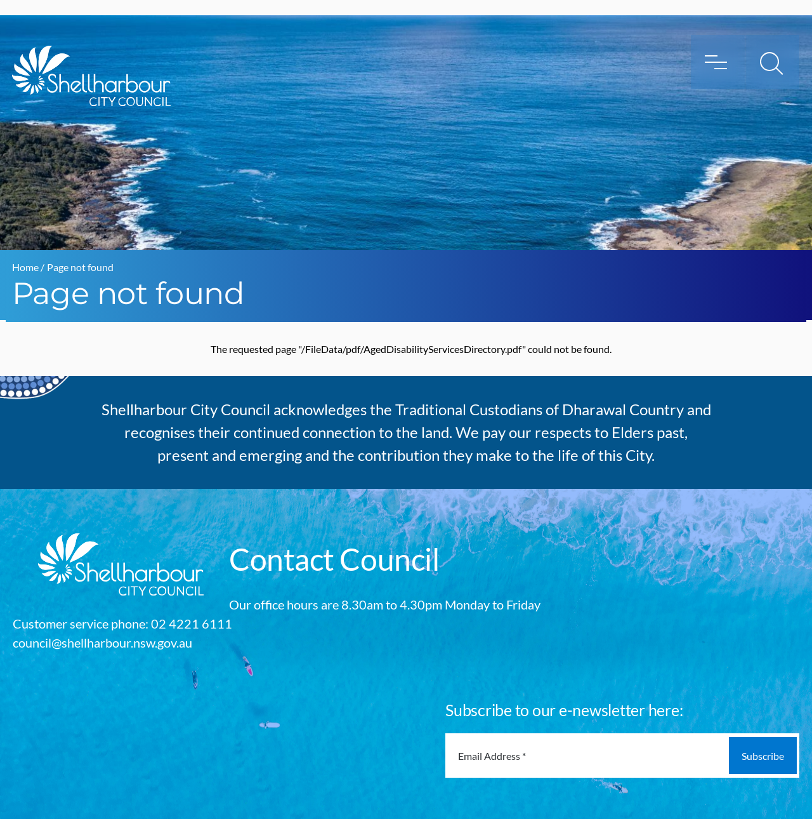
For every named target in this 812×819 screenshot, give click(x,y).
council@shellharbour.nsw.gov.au (102, 642)
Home (25, 267)
